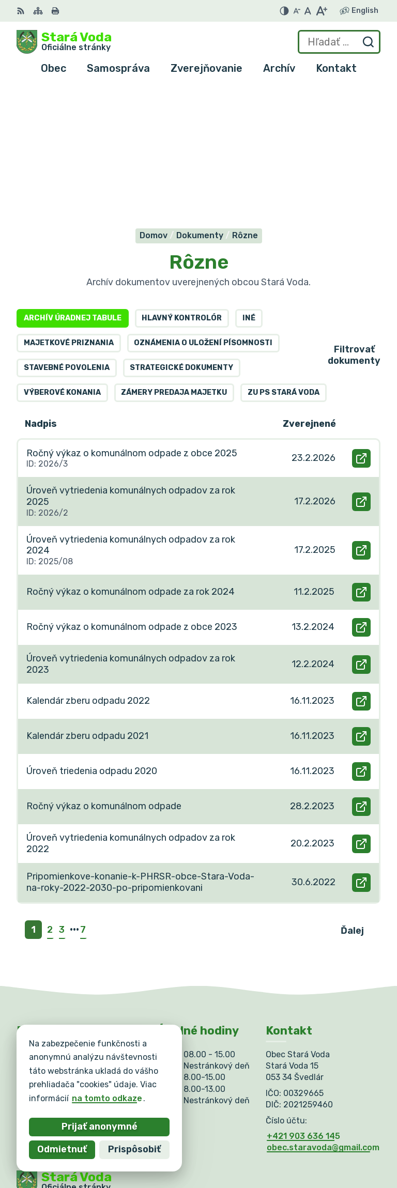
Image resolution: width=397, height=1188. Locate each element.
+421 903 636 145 (303, 1003)
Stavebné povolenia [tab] (67, 234)
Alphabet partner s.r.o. (169, 1074)
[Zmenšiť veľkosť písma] (296, 11)
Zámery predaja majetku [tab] (174, 259)
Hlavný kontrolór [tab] (182, 185)
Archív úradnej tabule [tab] (72, 185)
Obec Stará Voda (118, 1084)
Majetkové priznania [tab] (69, 210)
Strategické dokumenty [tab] (181, 234)
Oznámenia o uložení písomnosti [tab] (203, 210)
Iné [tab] (248, 185)
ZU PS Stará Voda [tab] (283, 259)
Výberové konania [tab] (62, 259)
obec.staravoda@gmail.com (323, 1015)
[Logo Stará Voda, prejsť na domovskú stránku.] (64, 42)
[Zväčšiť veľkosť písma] (321, 11)
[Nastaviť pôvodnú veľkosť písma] (307, 11)
